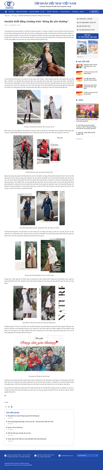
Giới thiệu (12, 11)
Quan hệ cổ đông (34, 11)
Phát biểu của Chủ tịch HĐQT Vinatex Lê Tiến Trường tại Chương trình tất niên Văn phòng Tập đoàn (86, 127)
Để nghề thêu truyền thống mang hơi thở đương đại (23, 416)
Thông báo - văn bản (85, 18)
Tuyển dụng (75, 11)
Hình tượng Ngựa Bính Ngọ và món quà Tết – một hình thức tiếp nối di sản (30, 421)
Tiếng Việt (95, 11)
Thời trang (14, 15)
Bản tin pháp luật (84, 26)
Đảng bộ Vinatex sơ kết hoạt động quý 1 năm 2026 (90, 66)
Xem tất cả (79, 56)
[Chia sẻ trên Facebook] (6, 407)
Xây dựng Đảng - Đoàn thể (87, 22)
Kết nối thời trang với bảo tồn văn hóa (19, 433)
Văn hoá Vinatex (65, 11)
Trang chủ (7, 15)
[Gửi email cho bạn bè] (8, 407)
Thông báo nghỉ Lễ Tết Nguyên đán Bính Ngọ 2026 (90, 86)
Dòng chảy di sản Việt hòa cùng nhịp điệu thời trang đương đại (27, 439)
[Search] (90, 12)
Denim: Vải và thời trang (15, 427)
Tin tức (43, 11)
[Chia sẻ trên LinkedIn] (11, 407)
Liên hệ (81, 11)
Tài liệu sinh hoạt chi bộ (87, 29)
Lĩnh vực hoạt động (22, 11)
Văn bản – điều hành (53, 11)
